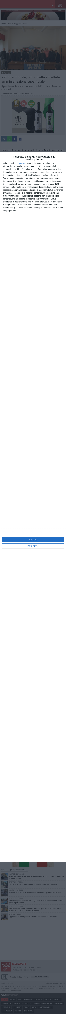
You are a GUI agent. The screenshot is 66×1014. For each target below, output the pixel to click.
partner (22, 163)
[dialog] (33, 507)
